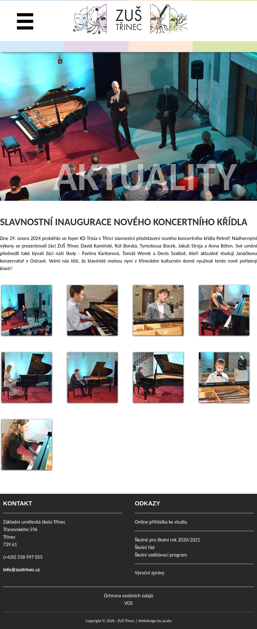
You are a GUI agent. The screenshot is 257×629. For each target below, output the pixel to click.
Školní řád (145, 547)
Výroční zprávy (149, 573)
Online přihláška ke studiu (161, 522)
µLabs (166, 620)
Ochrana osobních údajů (128, 596)
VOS (128, 603)
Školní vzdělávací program (161, 555)
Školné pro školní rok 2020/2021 (167, 540)
